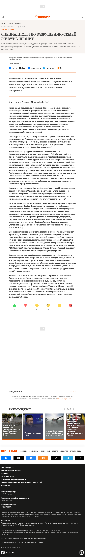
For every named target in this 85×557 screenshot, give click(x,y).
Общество (64, 451)
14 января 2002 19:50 (7, 27)
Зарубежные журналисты (11, 471)
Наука (43, 451)
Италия (18, 23)
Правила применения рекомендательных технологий (21, 482)
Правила (72, 392)
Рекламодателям (7, 476)
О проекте (4, 474)
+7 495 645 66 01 (7, 507)
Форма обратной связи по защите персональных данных (22, 542)
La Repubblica (7, 23)
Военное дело (52, 451)
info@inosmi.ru (6, 501)
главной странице (64, 399)
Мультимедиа (75, 451)
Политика (23, 451)
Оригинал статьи (7, 29)
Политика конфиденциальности (13, 479)
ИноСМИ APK (5, 485)
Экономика (33, 451)
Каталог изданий (7, 468)
